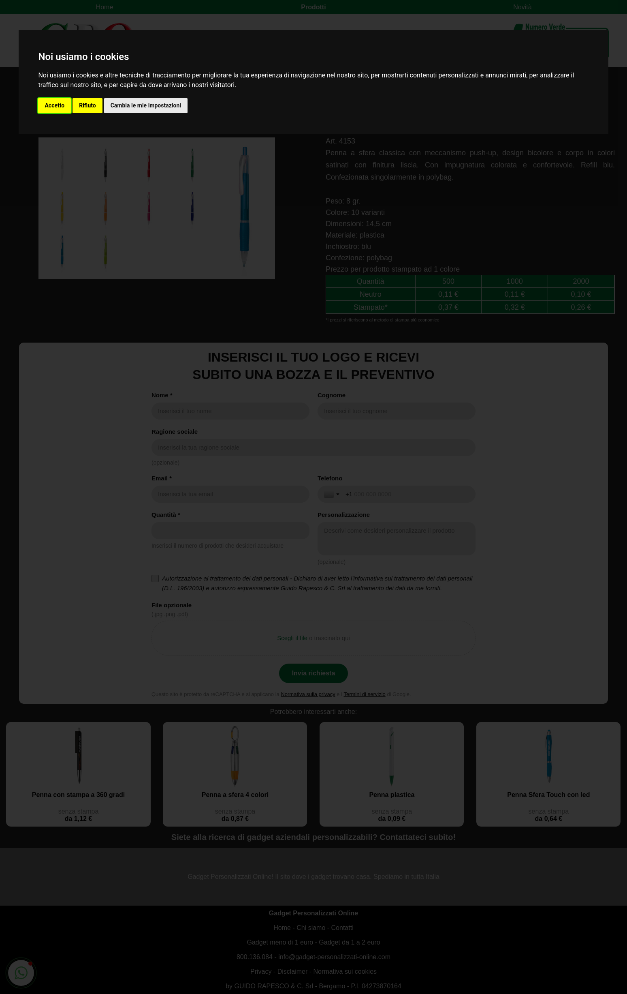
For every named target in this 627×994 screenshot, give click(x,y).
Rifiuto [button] (87, 105)
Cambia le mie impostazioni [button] (146, 105)
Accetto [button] (54, 105)
